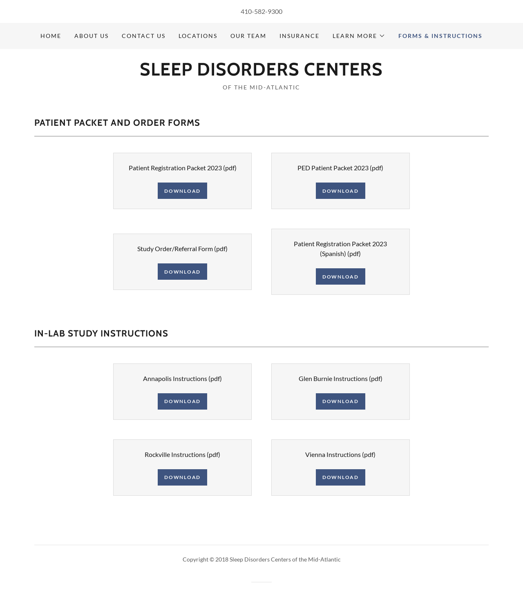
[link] (261, 73)
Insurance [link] (299, 35)
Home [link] (50, 35)
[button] (359, 36)
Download (182, 191)
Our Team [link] (248, 35)
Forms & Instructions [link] (440, 35)
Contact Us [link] (143, 35)
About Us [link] (91, 35)
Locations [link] (198, 35)
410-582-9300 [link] (261, 11)
